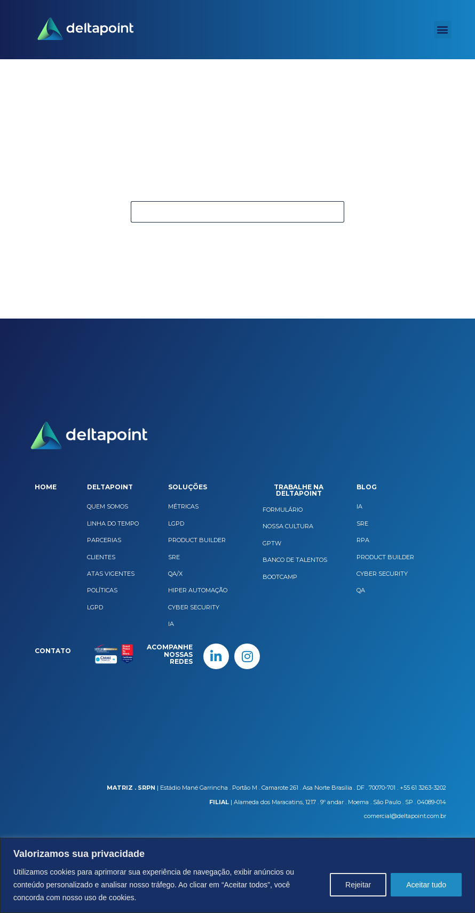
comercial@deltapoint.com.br (405, 816)
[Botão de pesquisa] (333, 212)
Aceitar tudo (426, 884)
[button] (443, 29)
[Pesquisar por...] (227, 212)
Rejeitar (358, 884)
